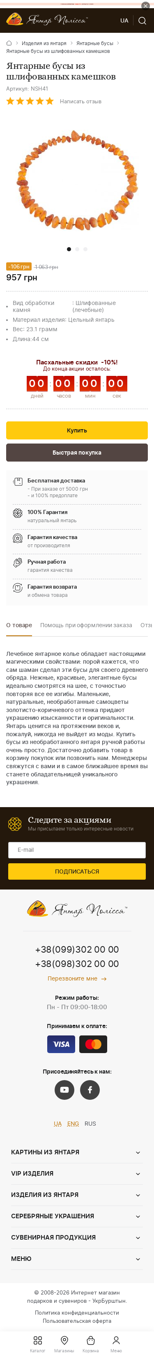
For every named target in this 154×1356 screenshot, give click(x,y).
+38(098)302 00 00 (77, 964)
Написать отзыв (80, 102)
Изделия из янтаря (44, 43)
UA (58, 1124)
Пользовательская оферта (77, 1321)
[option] (19, 627)
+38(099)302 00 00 (77, 949)
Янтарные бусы (94, 43)
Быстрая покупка (77, 453)
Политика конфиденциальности (77, 1313)
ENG (73, 1124)
